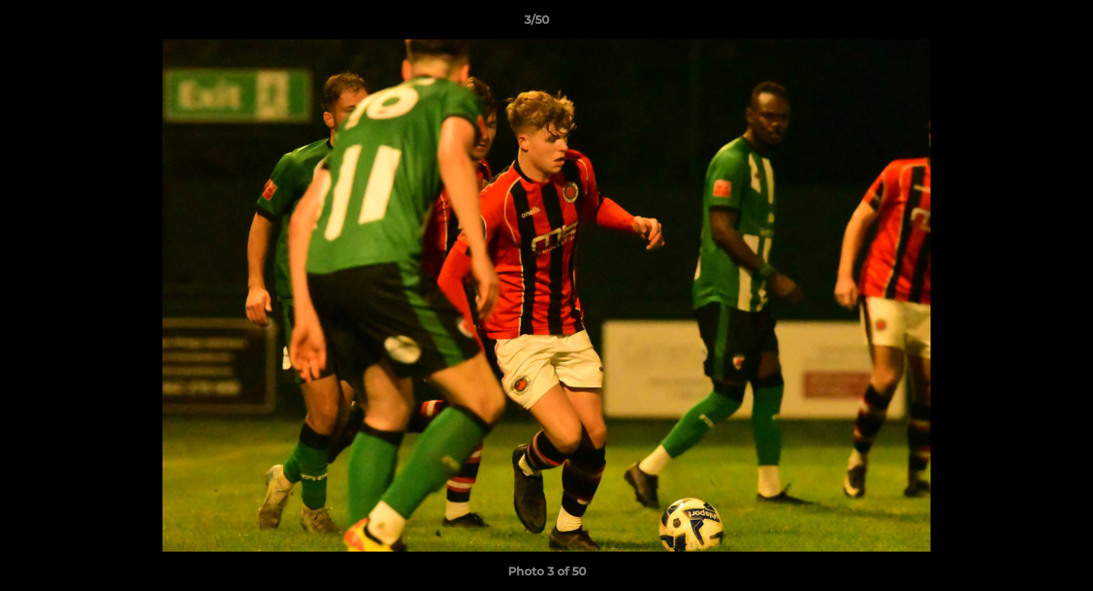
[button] (1024, 23)
